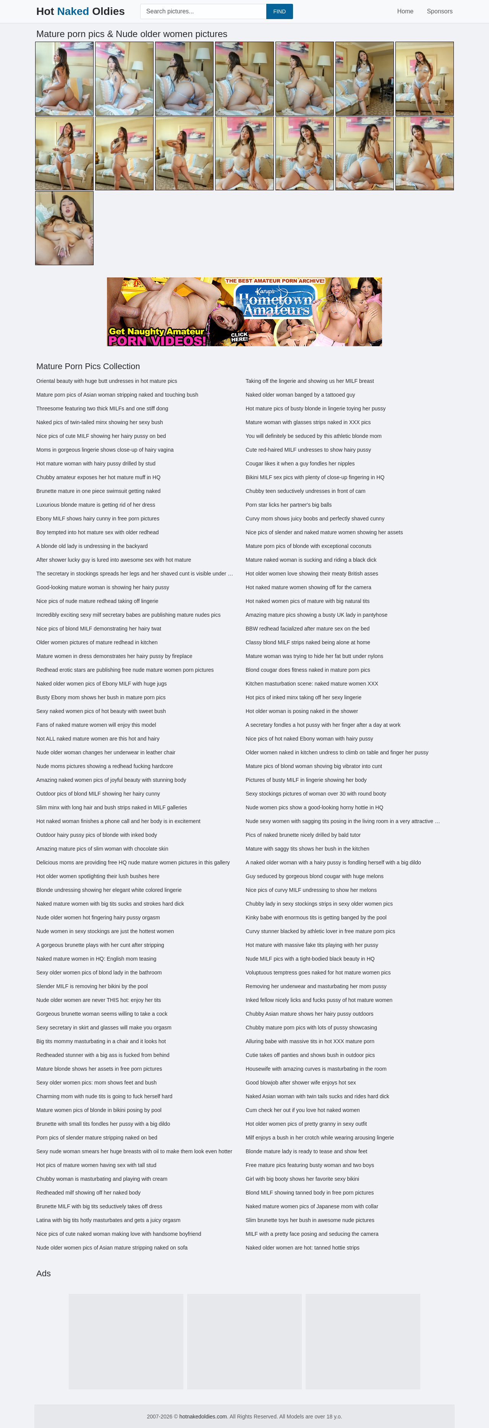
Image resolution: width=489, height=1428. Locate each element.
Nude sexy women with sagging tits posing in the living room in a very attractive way (345, 821)
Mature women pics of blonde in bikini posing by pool (99, 1110)
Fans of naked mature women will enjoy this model (96, 725)
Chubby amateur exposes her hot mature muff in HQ (98, 477)
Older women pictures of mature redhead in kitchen (97, 642)
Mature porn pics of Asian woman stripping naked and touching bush (117, 395)
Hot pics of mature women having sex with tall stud (96, 1165)
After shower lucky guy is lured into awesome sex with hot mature (113, 560)
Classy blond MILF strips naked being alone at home (308, 642)
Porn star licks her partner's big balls (289, 505)
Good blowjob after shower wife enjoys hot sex (301, 1083)
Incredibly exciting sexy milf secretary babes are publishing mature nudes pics (128, 615)
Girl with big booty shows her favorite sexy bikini (302, 1179)
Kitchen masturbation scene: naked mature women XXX (312, 684)
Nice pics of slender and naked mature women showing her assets (324, 532)
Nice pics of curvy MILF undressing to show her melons (311, 890)
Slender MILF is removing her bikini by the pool (92, 986)
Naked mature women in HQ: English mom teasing (96, 959)
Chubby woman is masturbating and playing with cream (101, 1179)
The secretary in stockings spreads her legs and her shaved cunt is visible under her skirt (135, 574)
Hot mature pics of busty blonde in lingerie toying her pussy (316, 408)
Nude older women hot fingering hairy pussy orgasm (98, 917)
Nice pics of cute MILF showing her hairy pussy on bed (101, 436)
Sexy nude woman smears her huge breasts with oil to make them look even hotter (134, 1151)
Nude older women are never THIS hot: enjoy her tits (98, 1000)
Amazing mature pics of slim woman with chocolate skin (102, 849)
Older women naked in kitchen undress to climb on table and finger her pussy (337, 752)
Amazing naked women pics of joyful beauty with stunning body (111, 780)
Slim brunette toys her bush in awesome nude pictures (310, 1220)
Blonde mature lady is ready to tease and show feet (306, 1151)
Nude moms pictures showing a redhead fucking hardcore (104, 766)
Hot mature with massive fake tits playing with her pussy (312, 945)
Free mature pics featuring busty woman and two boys (310, 1165)
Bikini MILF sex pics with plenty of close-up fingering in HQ (315, 477)
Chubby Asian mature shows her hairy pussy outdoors (310, 1014)
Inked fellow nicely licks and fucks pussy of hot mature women (319, 1000)
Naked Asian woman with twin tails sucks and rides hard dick (317, 1096)
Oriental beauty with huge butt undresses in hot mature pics (106, 381)
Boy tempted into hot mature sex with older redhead (97, 532)
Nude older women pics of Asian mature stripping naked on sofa (112, 1248)
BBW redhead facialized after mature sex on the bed (308, 629)
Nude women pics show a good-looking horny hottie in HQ (314, 807)
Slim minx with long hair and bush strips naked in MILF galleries (111, 807)
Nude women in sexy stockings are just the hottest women (105, 931)
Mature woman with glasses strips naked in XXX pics (308, 422)
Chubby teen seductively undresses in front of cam (306, 491)
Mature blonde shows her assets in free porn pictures (99, 1069)
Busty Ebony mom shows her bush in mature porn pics (101, 697)
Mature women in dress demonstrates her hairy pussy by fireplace (114, 656)
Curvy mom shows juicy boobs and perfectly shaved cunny (315, 518)
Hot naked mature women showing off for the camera (308, 587)
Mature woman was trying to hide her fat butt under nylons (314, 656)
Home (405, 11)
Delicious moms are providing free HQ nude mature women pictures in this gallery (133, 862)
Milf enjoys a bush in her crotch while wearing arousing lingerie (320, 1138)
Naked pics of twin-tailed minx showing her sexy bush (99, 422)
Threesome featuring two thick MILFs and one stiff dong (102, 408)
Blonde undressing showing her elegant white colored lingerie (109, 890)
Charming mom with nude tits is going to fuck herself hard (104, 1096)
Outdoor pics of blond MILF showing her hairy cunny (98, 794)
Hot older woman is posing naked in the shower (302, 711)
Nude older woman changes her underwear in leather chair (105, 752)
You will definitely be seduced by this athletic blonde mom (314, 436)
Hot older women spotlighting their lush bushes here (97, 876)
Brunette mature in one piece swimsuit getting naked (98, 491)
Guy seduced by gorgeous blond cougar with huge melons (315, 876)
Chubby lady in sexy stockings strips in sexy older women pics (319, 904)
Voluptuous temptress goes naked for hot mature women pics (318, 972)
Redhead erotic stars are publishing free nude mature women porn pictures (125, 670)
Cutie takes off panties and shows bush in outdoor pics (310, 1055)
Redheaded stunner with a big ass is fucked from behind (103, 1055)
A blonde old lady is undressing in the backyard (92, 546)
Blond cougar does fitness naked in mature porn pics (308, 670)
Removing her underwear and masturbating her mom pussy (316, 986)
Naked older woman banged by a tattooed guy (300, 395)
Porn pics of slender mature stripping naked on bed (96, 1138)
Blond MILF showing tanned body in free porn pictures (310, 1193)
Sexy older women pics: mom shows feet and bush (96, 1083)
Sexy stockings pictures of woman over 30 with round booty (316, 794)
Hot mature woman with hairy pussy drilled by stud (95, 463)
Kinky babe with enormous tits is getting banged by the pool (316, 917)
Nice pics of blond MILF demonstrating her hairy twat (98, 629)
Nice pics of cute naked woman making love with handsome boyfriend (118, 1234)
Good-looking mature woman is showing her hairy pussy (102, 587)
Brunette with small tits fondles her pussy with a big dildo (103, 1124)
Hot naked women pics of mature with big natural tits (308, 601)
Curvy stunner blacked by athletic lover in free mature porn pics (320, 931)
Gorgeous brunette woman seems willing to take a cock (101, 1014)
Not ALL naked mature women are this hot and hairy (97, 739)
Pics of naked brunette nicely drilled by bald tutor (303, 835)
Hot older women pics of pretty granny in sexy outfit (306, 1124)
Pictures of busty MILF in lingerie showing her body (306, 780)
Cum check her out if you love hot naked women (303, 1110)
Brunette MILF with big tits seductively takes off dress (99, 1206)
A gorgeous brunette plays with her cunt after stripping (100, 945)
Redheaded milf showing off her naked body (88, 1193)
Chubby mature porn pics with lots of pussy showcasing (311, 1027)
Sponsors (440, 11)
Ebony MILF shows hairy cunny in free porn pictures (97, 518)
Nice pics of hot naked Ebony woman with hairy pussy (309, 739)
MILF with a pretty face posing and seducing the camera (312, 1234)
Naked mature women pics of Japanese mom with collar (312, 1206)
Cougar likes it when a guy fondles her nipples (300, 463)
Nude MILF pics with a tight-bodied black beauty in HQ (310, 959)
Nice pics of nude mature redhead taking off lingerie (97, 601)
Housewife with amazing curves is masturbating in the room (316, 1069)
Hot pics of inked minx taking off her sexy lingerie (303, 697)
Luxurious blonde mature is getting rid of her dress (95, 505)
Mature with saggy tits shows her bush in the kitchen (307, 849)
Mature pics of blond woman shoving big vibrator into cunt (314, 766)
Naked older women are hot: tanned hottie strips (302, 1248)
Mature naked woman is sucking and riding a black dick (311, 560)
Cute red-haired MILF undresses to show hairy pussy (308, 450)
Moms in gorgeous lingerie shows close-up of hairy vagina (105, 450)
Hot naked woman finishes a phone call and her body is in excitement (118, 821)
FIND (280, 11)
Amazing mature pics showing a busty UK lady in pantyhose (316, 615)
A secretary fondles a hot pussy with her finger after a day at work (323, 725)
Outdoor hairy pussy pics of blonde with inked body (96, 835)
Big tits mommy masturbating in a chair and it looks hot (101, 1041)
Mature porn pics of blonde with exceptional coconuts (308, 546)
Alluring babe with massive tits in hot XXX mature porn (310, 1041)
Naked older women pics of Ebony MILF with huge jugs (101, 684)
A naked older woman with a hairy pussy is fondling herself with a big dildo (333, 862)
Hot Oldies (80, 11)
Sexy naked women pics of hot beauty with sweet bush (101, 711)
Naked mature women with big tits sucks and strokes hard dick (110, 904)
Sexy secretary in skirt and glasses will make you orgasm (104, 1027)
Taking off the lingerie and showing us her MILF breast (310, 381)
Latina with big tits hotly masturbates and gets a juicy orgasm (108, 1220)
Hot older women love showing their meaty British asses (312, 574)
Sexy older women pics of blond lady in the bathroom (99, 972)
